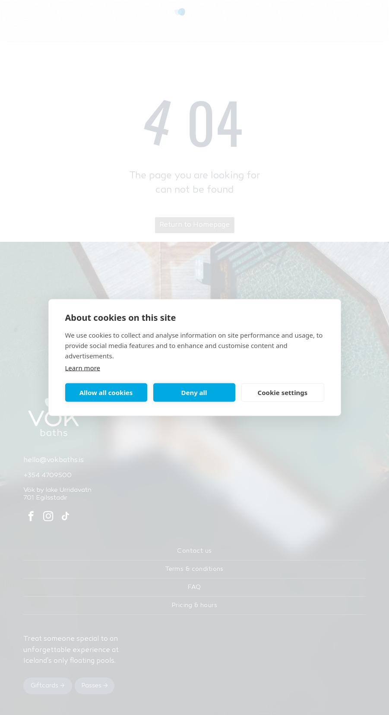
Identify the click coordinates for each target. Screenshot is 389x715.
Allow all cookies (106, 392)
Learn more (83, 367)
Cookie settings (283, 392)
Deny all (194, 392)
